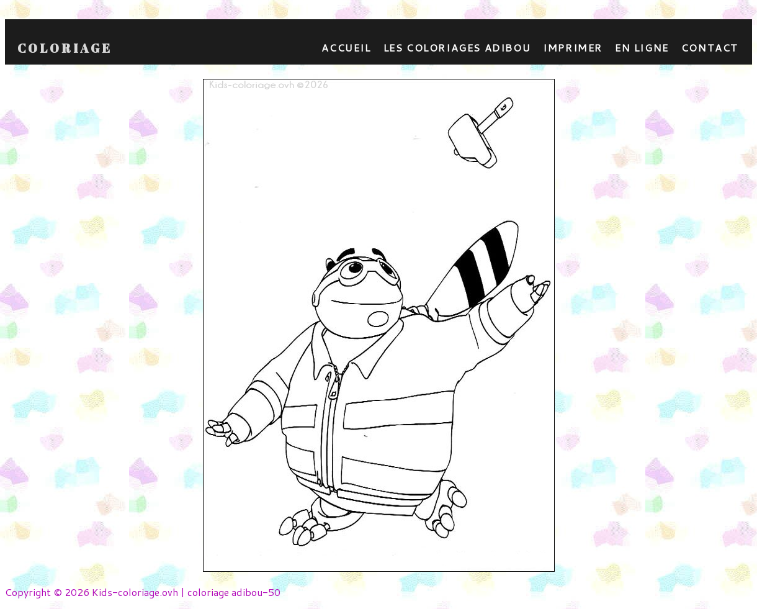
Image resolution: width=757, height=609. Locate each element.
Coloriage (64, 48)
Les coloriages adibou (457, 47)
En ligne (642, 47)
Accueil (345, 47)
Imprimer (572, 47)
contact (709, 47)
